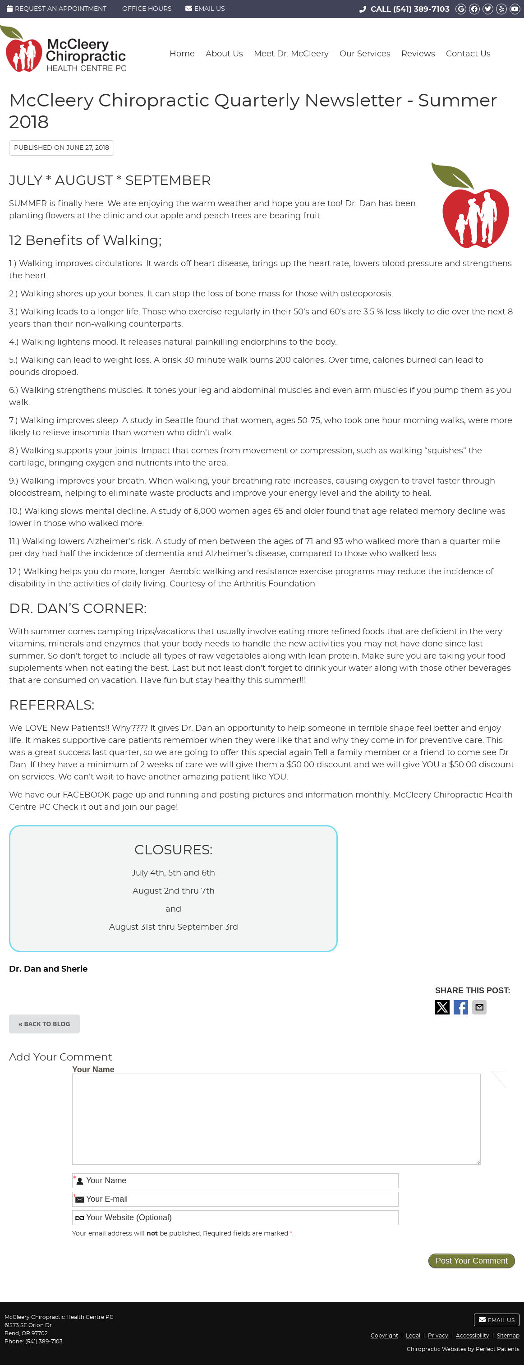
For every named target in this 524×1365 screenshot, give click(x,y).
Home (182, 54)
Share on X (443, 1007)
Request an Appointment (56, 8)
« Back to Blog (44, 1023)
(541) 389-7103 (421, 9)
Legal (413, 1335)
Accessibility (472, 1335)
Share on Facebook (462, 1007)
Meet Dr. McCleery (291, 54)
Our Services (365, 54)
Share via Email (480, 1007)
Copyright (384, 1335)
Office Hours (147, 9)
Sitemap (508, 1335)
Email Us (205, 8)
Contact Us (468, 54)
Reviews (418, 54)
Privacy (438, 1335)
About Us (224, 54)
